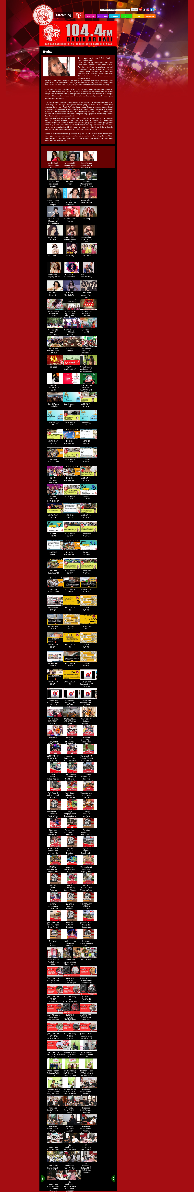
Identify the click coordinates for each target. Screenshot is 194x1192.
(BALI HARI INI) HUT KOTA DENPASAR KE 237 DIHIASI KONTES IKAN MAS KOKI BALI (55, 1038)
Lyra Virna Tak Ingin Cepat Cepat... (55, 183)
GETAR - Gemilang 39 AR (72, 367)
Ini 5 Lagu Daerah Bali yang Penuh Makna (88, 814)
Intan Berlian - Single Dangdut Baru (72, 239)
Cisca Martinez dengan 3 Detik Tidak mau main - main (88, 165)
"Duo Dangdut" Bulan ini (72, 219)
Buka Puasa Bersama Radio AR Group (55, 350)
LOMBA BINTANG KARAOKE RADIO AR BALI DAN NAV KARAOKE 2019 (55, 482)
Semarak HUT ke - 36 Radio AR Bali (72, 331)
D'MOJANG (88, 255)
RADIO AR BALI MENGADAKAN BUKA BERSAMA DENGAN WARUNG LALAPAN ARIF (72, 724)
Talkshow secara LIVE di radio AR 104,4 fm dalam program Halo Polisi (72, 1074)
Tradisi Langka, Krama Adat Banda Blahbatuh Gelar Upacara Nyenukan (88, 797)
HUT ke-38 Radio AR (72, 349)
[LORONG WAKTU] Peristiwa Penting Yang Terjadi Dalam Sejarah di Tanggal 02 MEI (72, 909)
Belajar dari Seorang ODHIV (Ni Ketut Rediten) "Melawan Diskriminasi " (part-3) (72, 706)
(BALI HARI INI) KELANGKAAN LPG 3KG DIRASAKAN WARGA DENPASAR (55, 983)
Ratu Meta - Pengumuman (72, 274)
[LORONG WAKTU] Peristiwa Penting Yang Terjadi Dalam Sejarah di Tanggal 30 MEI (72, 928)
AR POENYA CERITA (88, 404)
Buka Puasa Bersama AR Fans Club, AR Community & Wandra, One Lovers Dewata (88, 353)
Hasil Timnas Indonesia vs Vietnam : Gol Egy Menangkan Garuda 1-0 (55, 852)
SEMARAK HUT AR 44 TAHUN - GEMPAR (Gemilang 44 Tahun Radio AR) (55, 760)
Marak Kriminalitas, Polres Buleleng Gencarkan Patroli (55, 778)
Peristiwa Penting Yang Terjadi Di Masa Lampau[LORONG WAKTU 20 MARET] (88, 834)
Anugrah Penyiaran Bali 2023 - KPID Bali (72, 757)
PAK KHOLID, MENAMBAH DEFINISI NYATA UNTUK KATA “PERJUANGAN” (55, 723)
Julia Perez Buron (72, 182)
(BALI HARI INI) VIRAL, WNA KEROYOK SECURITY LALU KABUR (88, 1019)
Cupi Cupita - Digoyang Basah (55, 274)
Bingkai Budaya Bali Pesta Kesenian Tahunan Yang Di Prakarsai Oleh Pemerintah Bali (72, 947)
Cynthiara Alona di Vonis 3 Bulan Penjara (55, 201)
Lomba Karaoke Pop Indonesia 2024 (55, 961)
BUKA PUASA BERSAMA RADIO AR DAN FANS (88, 388)
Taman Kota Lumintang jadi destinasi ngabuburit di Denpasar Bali (72, 833)
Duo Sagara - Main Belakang (88, 274)
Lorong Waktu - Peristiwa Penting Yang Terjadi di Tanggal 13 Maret (55, 816)
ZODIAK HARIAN (88, 497)
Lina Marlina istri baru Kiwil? (55, 237)
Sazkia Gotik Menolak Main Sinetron (55, 164)
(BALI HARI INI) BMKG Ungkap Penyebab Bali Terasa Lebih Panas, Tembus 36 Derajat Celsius (88, 984)
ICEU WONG (55, 255)
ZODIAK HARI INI (72, 608)
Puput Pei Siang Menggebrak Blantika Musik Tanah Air (55, 221)
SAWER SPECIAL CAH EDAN (55, 387)
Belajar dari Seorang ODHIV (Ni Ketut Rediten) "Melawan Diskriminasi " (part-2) (55, 706)
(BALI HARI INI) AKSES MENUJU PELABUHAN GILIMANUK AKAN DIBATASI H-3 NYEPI (72, 1039)
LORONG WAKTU (88, 441)
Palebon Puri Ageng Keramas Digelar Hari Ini (72, 961)
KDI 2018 (55, 366)
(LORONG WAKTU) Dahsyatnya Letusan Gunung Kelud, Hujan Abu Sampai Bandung (72, 1021)
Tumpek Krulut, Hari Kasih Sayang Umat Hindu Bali (88, 869)
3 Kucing (88, 218)
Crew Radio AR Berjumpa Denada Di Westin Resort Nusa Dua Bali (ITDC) (88, 723)
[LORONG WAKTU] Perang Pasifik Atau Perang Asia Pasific (88, 944)
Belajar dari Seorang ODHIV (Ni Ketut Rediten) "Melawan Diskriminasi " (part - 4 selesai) (88, 706)
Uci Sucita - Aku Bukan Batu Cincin (55, 313)
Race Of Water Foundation (55, 404)
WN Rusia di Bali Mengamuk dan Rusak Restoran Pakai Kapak (55, 796)
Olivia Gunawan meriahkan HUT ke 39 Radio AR (88, 368)
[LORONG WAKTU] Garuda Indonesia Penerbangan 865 (55, 945)
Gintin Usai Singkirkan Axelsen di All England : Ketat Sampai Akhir (55, 833)
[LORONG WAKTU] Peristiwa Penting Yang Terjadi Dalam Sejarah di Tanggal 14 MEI (88, 909)
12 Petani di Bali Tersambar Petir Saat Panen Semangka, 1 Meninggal (72, 778)
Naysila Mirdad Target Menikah (88, 200)
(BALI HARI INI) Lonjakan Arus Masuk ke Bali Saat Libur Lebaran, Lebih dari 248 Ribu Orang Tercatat (88, 1039)
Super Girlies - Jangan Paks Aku (88, 294)
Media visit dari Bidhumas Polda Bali (72, 1054)
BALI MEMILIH (88, 959)
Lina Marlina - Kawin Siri (55, 293)
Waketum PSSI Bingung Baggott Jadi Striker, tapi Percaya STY (88, 758)
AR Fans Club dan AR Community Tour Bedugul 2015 (55, 332)
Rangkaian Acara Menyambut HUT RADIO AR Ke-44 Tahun (55, 741)
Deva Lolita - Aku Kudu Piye (72, 293)
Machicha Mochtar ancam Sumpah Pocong (88, 183)
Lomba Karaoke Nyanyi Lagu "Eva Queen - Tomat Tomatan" (72, 314)
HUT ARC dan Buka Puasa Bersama (88, 313)
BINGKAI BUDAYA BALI (72, 441)
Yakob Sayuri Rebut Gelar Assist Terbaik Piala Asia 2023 (72, 795)
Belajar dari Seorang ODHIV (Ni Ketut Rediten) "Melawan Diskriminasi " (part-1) (88, 687)
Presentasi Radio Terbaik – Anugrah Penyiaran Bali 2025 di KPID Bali (88, 1094)
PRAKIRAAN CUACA (55, 608)
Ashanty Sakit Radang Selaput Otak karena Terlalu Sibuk (72, 165)
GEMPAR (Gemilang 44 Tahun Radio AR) (88, 740)
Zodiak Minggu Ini (72, 404)
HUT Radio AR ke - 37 (88, 330)
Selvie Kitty (72, 255)
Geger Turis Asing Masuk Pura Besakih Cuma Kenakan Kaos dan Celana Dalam (88, 853)
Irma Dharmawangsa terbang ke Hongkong (72, 202)
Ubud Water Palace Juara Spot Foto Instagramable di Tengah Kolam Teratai (88, 779)
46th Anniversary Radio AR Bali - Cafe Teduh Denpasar (55, 1148)
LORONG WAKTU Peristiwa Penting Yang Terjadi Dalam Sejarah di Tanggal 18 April (55, 891)
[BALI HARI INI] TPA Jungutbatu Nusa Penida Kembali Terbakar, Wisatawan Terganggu (55, 928)
